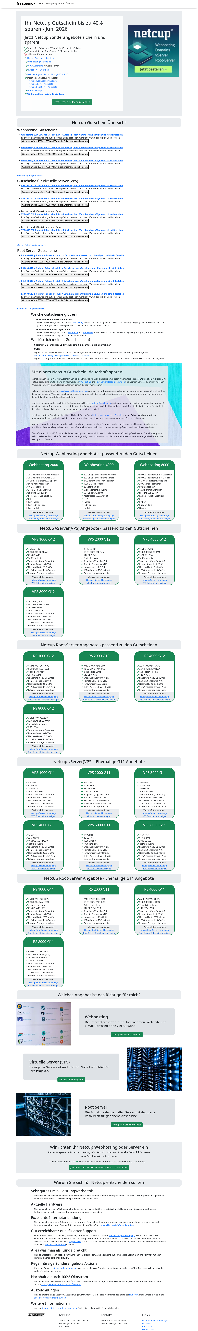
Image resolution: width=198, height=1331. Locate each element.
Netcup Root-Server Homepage (43, 696)
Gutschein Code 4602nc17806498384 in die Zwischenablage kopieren (55, 141)
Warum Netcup (34, 90)
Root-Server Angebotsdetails (30, 308)
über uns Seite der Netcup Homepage (59, 1308)
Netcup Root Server (80, 355)
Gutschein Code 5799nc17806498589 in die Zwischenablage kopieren (55, 192)
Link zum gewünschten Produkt (107, 415)
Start (41, 3)
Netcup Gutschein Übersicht (40, 58)
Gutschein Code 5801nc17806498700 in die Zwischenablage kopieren (55, 220)
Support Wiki (75, 1241)
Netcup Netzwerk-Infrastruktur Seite (117, 1225)
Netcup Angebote (54, 3)
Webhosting (77, 322)
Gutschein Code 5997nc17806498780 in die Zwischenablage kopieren (55, 261)
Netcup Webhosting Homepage (43, 515)
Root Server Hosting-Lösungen (110, 381)
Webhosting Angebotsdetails (30, 175)
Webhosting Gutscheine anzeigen (43, 518)
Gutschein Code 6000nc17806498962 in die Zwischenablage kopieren (55, 300)
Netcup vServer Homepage (43, 580)
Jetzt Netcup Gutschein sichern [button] (72, 102)
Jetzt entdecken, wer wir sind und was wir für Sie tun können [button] (99, 1167)
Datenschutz (148, 1329)
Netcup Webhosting (43, 355)
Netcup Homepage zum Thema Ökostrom (61, 1284)
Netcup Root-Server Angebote (43, 87)
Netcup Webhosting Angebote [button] (127, 1034)
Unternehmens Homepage (155, 1320)
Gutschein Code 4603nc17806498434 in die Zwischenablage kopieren (55, 154)
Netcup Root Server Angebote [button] (127, 1124)
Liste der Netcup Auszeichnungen (50, 1297)
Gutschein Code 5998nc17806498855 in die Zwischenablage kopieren (55, 274)
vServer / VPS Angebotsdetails (31, 245)
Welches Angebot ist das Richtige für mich (47, 74)
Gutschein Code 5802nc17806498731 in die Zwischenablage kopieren (55, 236)
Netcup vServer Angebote (41, 83)
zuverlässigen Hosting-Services (73, 391)
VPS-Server (73, 332)
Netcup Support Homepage (122, 1235)
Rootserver (88, 332)
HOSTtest (133, 1294)
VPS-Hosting (85, 381)
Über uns (70, 3)
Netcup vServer (62, 355)
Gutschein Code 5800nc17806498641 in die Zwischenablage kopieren (55, 204)
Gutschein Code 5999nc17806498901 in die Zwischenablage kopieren (55, 287)
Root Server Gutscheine (39, 69)
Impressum (147, 1326)
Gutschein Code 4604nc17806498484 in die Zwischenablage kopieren (55, 166)
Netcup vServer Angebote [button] (71, 1079)
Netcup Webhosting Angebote (43, 80)
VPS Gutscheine (35, 65)
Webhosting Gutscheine (39, 61)
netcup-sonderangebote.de (65, 1268)
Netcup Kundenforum (55, 1244)
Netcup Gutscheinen (101, 403)
